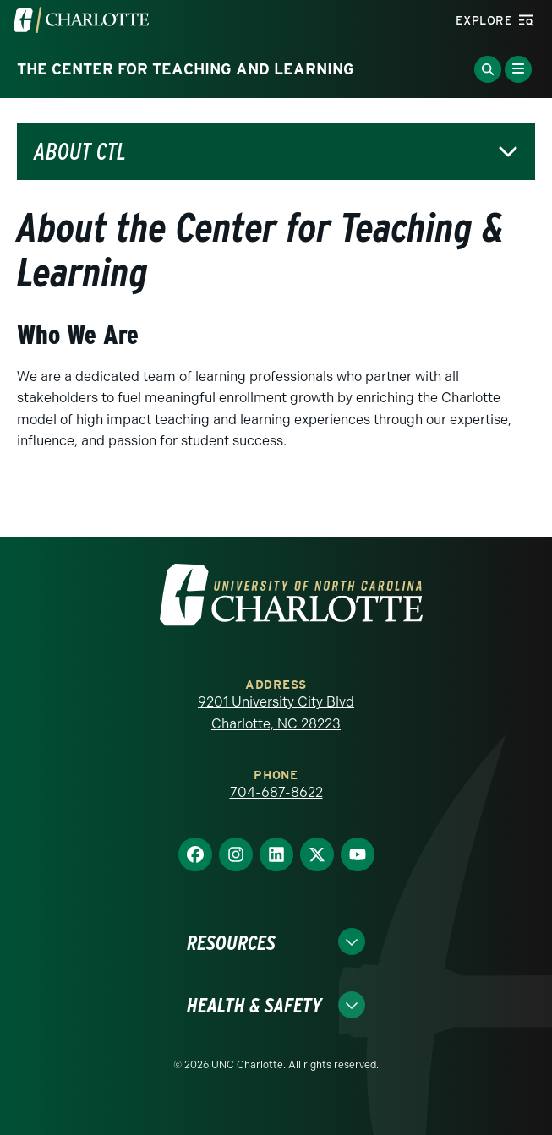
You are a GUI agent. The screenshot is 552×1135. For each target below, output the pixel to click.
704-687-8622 (276, 792)
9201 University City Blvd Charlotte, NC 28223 (276, 713)
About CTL (80, 152)
